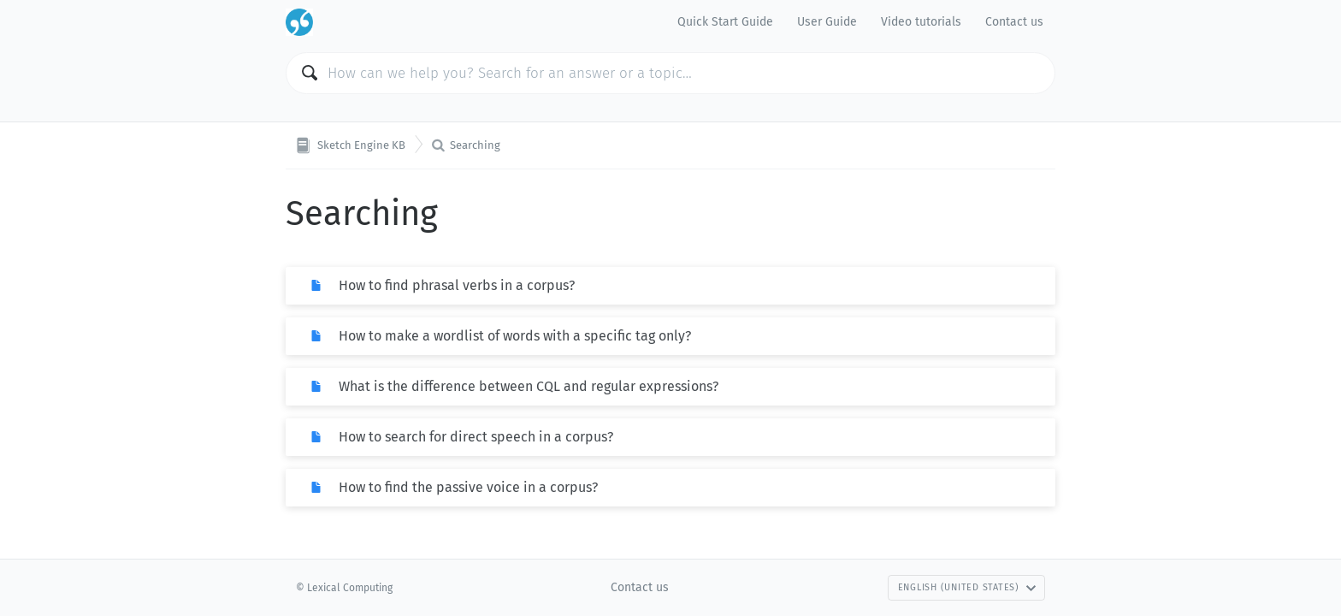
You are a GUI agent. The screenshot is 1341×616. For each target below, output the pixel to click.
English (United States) (967, 587)
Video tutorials (921, 22)
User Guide (827, 22)
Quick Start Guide (725, 22)
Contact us (1014, 22)
